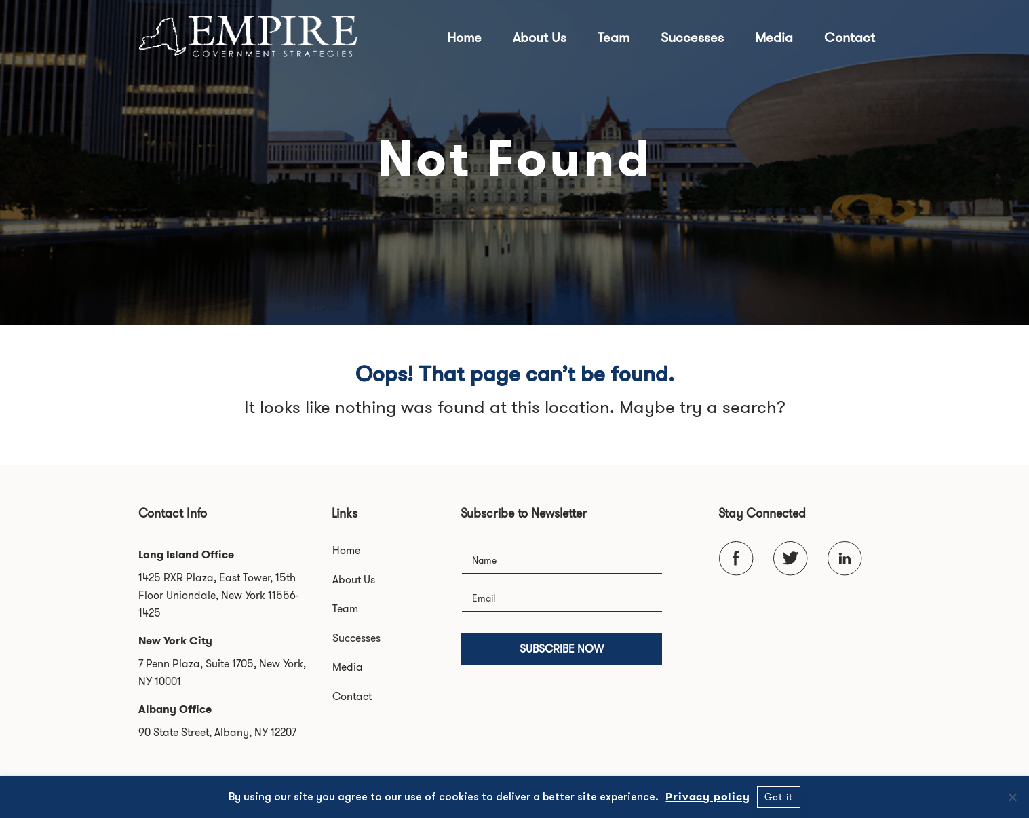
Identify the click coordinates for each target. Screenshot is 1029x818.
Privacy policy (707, 797)
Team (613, 37)
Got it (778, 797)
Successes (692, 37)
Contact (849, 37)
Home (464, 37)
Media (774, 37)
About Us (539, 37)
